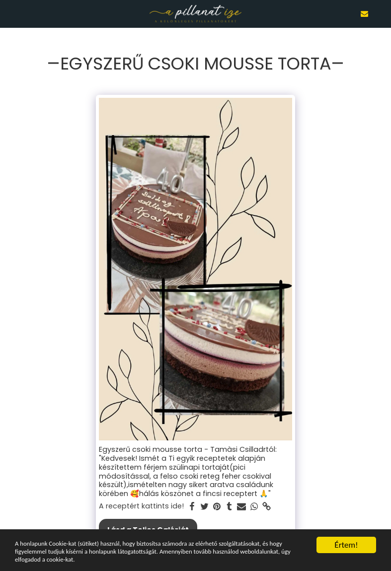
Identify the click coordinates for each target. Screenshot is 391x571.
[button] (10, 13)
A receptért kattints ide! (141, 506)
